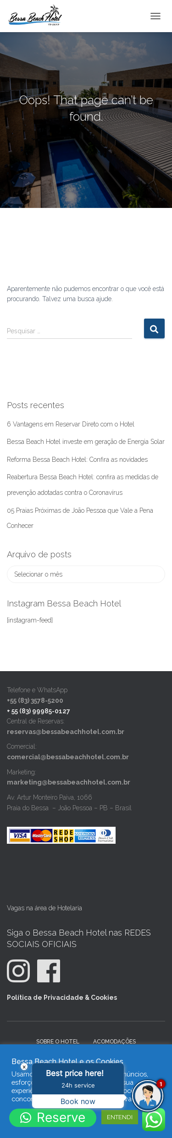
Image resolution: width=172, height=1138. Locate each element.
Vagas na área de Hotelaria (44, 908)
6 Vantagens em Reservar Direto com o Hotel (70, 424)
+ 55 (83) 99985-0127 (38, 711)
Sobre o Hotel (57, 1041)
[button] (52, 1118)
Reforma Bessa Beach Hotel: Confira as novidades (77, 459)
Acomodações (114, 1041)
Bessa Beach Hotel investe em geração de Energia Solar (86, 441)
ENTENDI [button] (120, 1117)
